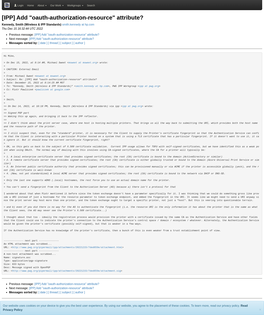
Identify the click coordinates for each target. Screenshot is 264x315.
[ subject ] (66, 43)
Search (91, 5)
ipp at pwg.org (149, 86)
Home (30, 5)
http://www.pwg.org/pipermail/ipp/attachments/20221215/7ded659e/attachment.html (67, 247)
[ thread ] (53, 43)
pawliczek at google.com (52, 89)
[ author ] (79, 43)
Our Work (57, 5)
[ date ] (43, 43)
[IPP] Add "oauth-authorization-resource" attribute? (67, 34)
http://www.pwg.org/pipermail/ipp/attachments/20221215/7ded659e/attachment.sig (66, 271)
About (42, 5)
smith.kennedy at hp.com (78, 24)
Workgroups (75, 5)
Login (19, 5)
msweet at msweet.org (83, 62)
